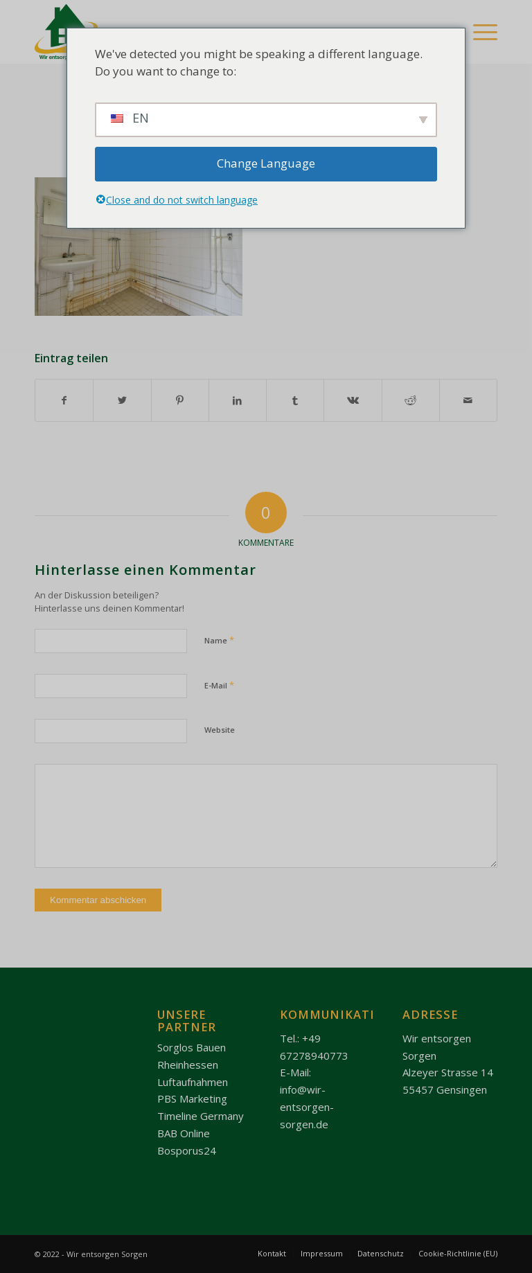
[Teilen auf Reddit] (410, 400)
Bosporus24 (186, 1150)
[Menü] (478, 32)
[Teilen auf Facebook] (64, 400)
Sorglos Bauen (191, 1047)
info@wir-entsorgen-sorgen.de (307, 1107)
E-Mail (219, 685)
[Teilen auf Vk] (352, 400)
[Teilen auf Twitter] (122, 400)
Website (219, 729)
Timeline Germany (200, 1116)
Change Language (266, 163)
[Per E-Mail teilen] (468, 400)
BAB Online (183, 1133)
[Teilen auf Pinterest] (180, 400)
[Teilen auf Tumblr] (295, 400)
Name (219, 640)
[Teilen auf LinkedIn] (237, 400)
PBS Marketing (192, 1098)
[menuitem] (272, 1253)
